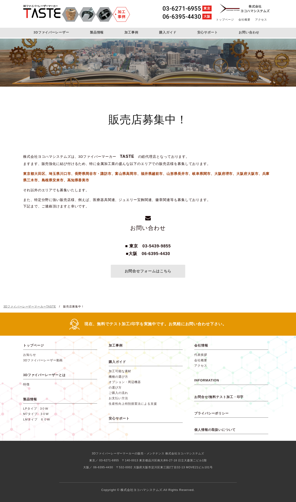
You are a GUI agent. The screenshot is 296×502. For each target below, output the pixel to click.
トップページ (225, 19)
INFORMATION (206, 380)
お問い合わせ (249, 32)
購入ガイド (167, 32)
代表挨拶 (200, 354)
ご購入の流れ (118, 393)
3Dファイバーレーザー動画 (43, 360)
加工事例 (131, 32)
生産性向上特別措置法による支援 (133, 403)
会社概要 (244, 19)
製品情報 (97, 32)
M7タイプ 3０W (36, 414)
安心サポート (207, 32)
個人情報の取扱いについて (215, 430)
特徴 (26, 384)
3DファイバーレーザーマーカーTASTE (42, 14)
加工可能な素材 (120, 371)
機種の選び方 (118, 376)
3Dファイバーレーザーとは (44, 375)
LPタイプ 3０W (35, 408)
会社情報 (201, 345)
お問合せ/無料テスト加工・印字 (219, 397)
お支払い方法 (118, 398)
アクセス (261, 19)
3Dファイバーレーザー (51, 32)
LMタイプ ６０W (36, 419)
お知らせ (29, 354)
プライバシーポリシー (211, 413)
